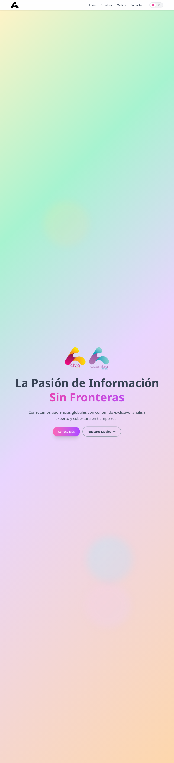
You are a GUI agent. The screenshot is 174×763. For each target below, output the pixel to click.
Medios (121, 5)
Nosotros (106, 5)
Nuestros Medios (102, 431)
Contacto (136, 5)
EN (159, 5)
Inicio (92, 5)
